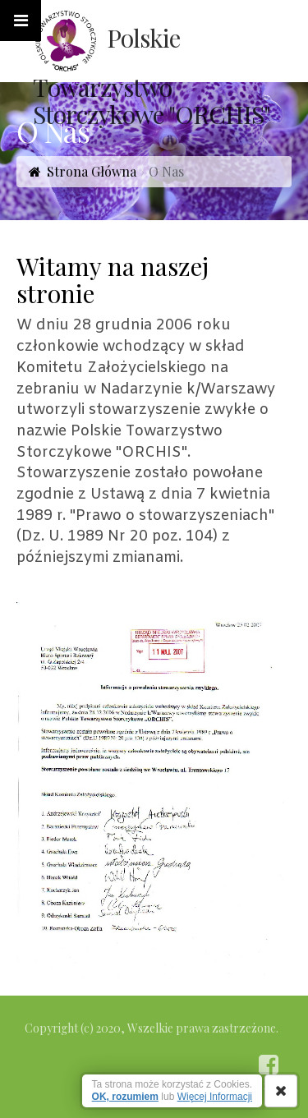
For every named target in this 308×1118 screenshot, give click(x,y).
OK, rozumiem (125, 1096)
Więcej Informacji (214, 1096)
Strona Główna (91, 171)
